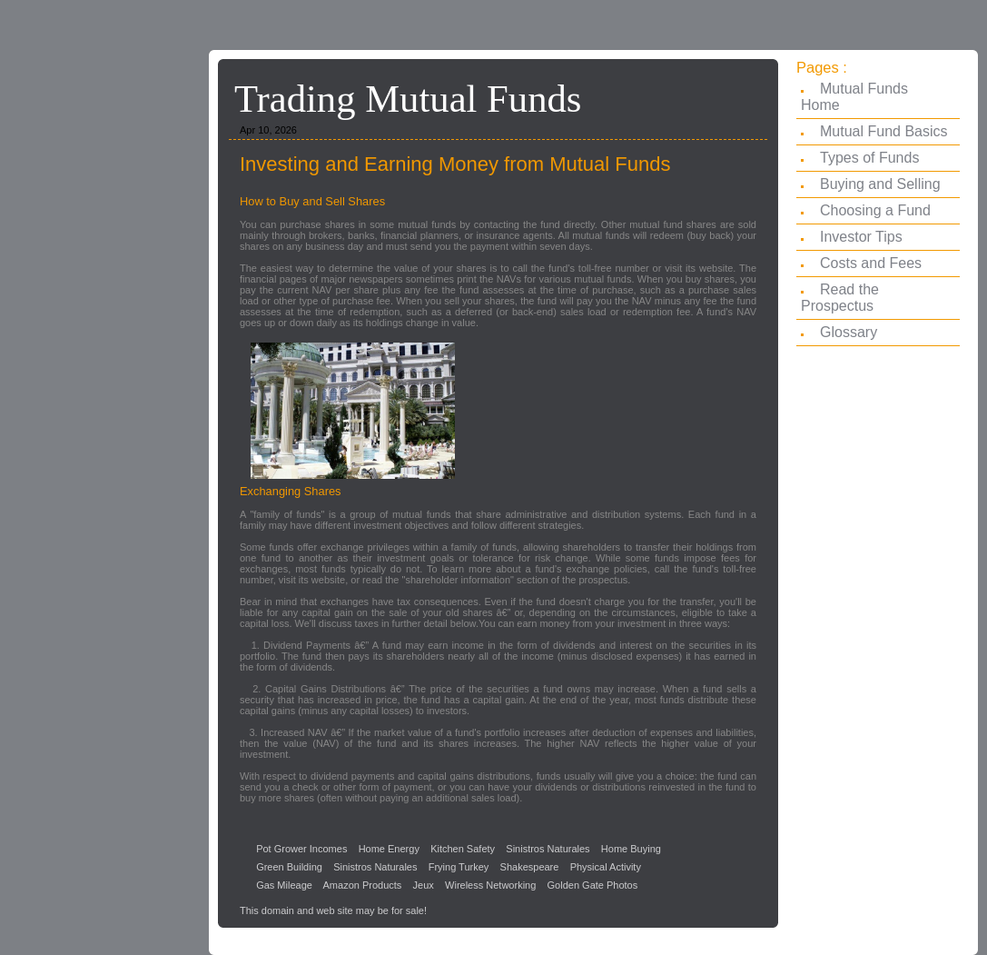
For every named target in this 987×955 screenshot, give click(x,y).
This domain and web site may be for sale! (333, 910)
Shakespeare (529, 866)
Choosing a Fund (875, 210)
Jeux (423, 885)
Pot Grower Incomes (301, 848)
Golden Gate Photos (593, 885)
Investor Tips (861, 236)
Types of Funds (869, 157)
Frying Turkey (459, 866)
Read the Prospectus (840, 297)
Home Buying (631, 848)
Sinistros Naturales (547, 848)
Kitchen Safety (462, 848)
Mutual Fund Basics (884, 131)
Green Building (289, 866)
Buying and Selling (880, 184)
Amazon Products (362, 885)
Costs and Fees (871, 263)
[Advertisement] (100, 340)
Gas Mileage (284, 885)
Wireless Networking (490, 885)
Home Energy (389, 848)
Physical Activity (605, 866)
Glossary (848, 332)
